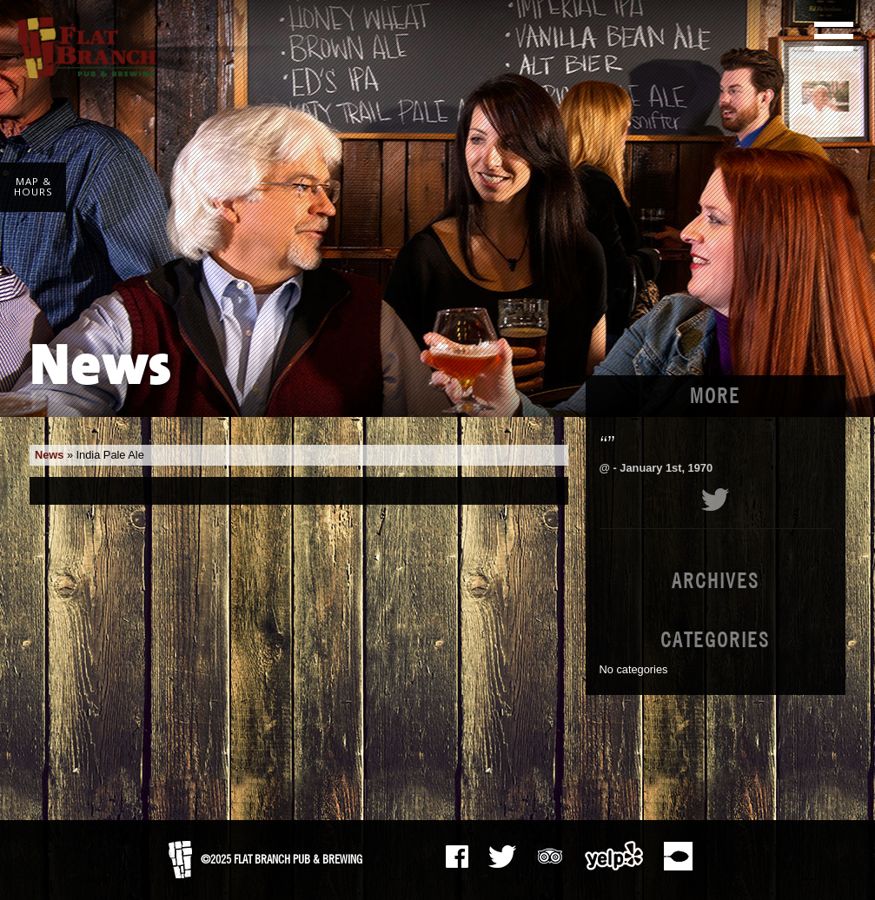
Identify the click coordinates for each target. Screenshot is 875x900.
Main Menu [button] (833, 36)
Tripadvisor (550, 854)
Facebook (457, 856)
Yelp (614, 855)
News (49, 454)
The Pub (502, 856)
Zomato (678, 855)
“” (607, 443)
